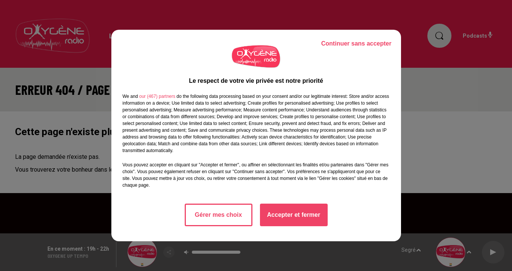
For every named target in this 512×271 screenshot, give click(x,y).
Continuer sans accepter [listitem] (356, 43)
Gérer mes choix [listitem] (218, 215)
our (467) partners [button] (157, 96)
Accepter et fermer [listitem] (293, 215)
